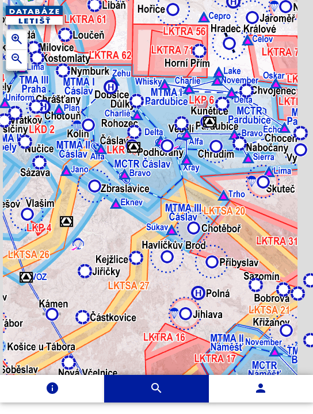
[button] (66, 170)
